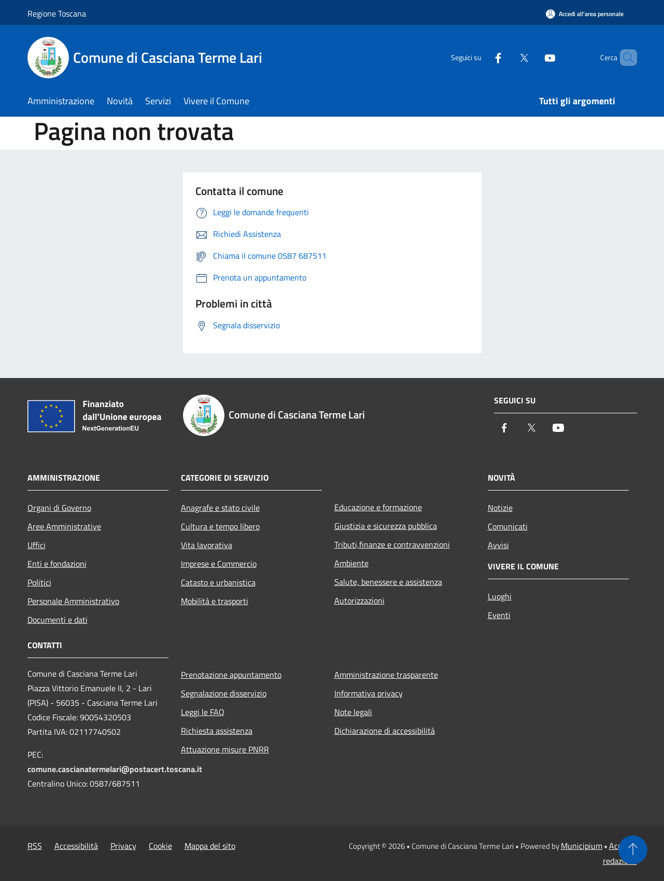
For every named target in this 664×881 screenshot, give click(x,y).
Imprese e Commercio (219, 563)
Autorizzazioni (359, 600)
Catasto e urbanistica (218, 582)
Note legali (353, 712)
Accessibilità (76, 846)
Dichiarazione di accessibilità (384, 730)
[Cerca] (624, 57)
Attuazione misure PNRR (225, 749)
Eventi (499, 615)
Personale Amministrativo (73, 601)
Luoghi (500, 596)
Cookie (160, 846)
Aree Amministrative (64, 526)
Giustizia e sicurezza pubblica (385, 526)
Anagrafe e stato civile (220, 507)
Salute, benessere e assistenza (388, 582)
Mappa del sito (210, 846)
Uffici (36, 545)
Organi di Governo (59, 507)
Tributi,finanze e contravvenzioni (392, 544)
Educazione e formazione (378, 507)
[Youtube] (532, 57)
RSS (34, 846)
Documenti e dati (57, 619)
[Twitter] (506, 57)
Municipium (581, 846)
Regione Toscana (56, 13)
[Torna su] (632, 849)
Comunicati (508, 526)
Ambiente (351, 563)
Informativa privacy (368, 693)
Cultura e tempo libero (220, 526)
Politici (39, 582)
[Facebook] (480, 57)
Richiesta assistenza (216, 730)
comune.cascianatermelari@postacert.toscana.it (114, 769)
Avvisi (498, 545)
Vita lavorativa (206, 545)
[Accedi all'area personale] (584, 14)
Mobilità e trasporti (214, 601)
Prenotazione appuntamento (231, 674)
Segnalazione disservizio (223, 693)
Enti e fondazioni (57, 563)
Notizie (500, 507)
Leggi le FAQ (202, 712)
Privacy (123, 846)
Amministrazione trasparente (386, 674)
